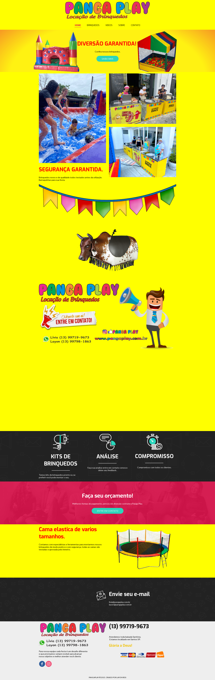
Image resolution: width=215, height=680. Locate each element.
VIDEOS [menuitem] (108, 25)
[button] (107, 59)
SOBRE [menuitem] (121, 25)
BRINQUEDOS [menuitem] (93, 25)
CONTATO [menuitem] (135, 25)
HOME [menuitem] (78, 25)
